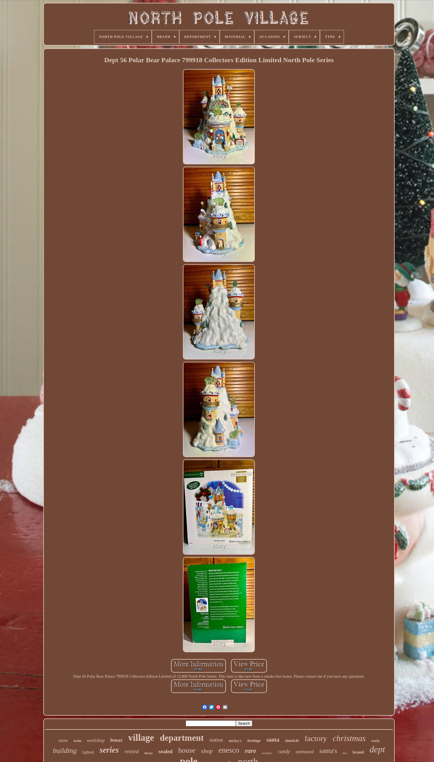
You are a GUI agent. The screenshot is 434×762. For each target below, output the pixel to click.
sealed (166, 751)
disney (148, 753)
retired (132, 751)
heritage (254, 741)
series (109, 749)
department (182, 738)
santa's (328, 750)
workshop (95, 740)
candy (284, 751)
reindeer (267, 753)
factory (316, 738)
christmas (349, 738)
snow (63, 740)
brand (358, 752)
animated (305, 751)
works (375, 741)
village (141, 738)
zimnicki (292, 741)
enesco (229, 750)
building (64, 750)
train (77, 741)
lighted (88, 752)
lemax (116, 740)
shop (207, 750)
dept (377, 749)
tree (345, 753)
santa (272, 740)
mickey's (234, 741)
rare (250, 750)
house (186, 750)
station (216, 740)
